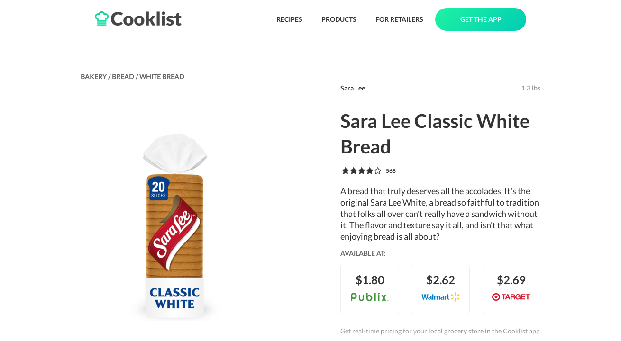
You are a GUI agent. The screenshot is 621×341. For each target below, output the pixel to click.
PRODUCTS (338, 19)
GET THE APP (481, 19)
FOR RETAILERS (399, 19)
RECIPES (289, 19)
